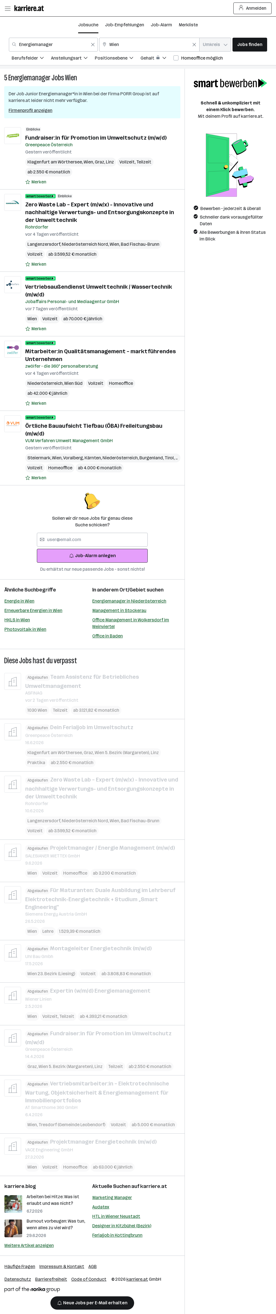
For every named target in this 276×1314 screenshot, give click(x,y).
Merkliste (188, 24)
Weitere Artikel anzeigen (29, 1245)
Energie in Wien (19, 601)
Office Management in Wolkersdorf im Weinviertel (130, 623)
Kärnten (94, 457)
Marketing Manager (112, 1197)
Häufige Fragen (19, 1266)
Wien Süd (73, 383)
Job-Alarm (161, 24)
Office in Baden (107, 636)
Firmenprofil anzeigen (30, 110)
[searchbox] (92, 540)
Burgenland (152, 457)
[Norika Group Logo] (32, 1290)
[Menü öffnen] (7, 8)
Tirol (171, 457)
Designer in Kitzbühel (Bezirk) (121, 1225)
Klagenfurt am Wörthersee (55, 162)
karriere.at (153, 1186)
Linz (110, 162)
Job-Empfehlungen (124, 24)
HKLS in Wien (17, 620)
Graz (100, 162)
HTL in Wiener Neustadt (116, 1216)
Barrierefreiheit (51, 1279)
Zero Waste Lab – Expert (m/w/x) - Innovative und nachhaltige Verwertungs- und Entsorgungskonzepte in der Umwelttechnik (99, 212)
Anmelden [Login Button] (252, 8)
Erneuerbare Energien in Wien (33, 610)
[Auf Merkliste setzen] (35, 182)
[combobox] (53, 45)
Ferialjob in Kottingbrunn (117, 1235)
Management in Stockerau (119, 610)
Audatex (100, 1207)
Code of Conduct (88, 1279)
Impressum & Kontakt (61, 1266)
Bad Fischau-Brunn (140, 244)
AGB (92, 1266)
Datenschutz (17, 1279)
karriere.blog (20, 1186)
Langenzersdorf (44, 244)
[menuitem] (31, 59)
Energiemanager (29, 77)
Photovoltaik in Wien (25, 629)
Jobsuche (88, 24)
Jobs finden (249, 44)
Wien (71, 77)
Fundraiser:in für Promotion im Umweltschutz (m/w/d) (96, 137)
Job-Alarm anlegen (92, 555)
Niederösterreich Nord (86, 244)
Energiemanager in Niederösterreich (129, 601)
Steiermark (39, 457)
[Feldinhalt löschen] (93, 45)
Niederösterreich (45, 383)
